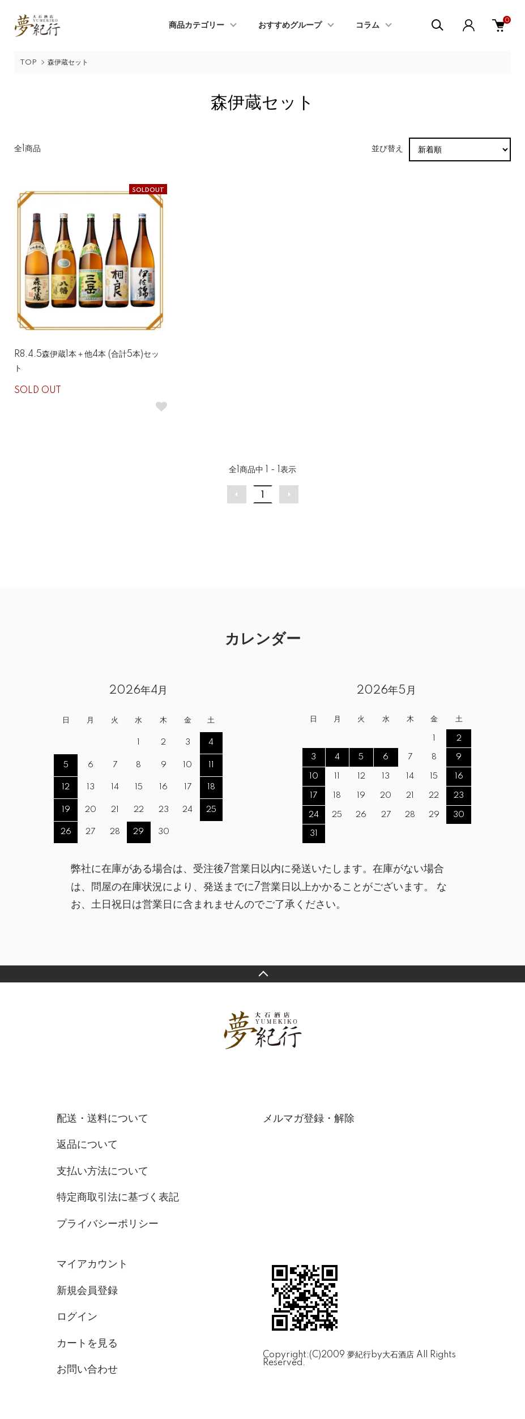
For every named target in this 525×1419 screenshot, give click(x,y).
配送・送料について (102, 1119)
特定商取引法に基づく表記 (118, 1197)
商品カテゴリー (196, 25)
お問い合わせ (87, 1369)
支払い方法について (102, 1171)
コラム (367, 25)
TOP (28, 62)
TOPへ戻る (262, 973)
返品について (87, 1145)
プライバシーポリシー (108, 1224)
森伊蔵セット (68, 62)
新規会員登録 (87, 1291)
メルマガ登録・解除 (309, 1119)
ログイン (77, 1317)
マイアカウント (92, 1264)
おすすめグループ (290, 25)
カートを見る (87, 1343)
